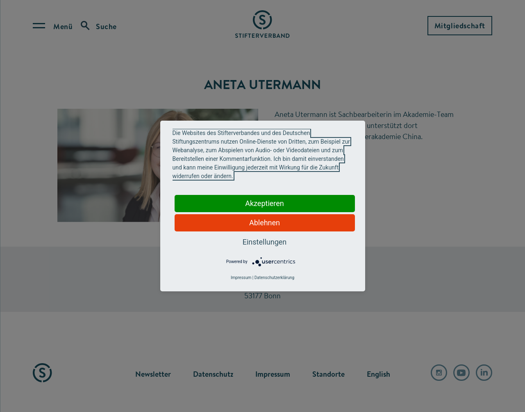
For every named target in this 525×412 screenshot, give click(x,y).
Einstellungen (264, 242)
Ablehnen (264, 222)
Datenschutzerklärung (274, 277)
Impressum (241, 277)
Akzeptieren (264, 203)
